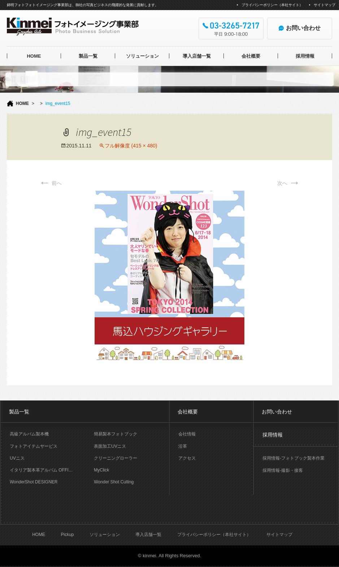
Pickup (67, 534)
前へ (50, 183)
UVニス (17, 458)
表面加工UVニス (110, 446)
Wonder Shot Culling (114, 481)
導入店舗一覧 (197, 56)
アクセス (187, 458)
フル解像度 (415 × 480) (131, 146)
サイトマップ (324, 5)
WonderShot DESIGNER (34, 481)
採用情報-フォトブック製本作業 (293, 458)
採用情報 (305, 56)
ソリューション (142, 56)
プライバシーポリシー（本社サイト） (272, 5)
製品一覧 (88, 56)
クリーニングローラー (115, 458)
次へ (288, 183)
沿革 (182, 446)
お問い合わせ (277, 412)
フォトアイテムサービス (33, 446)
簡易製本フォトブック (115, 434)
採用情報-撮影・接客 (282, 470)
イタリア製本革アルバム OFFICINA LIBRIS (47, 470)
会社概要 (251, 56)
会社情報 (187, 434)
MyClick (101, 470)
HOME (34, 56)
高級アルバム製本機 (29, 434)
